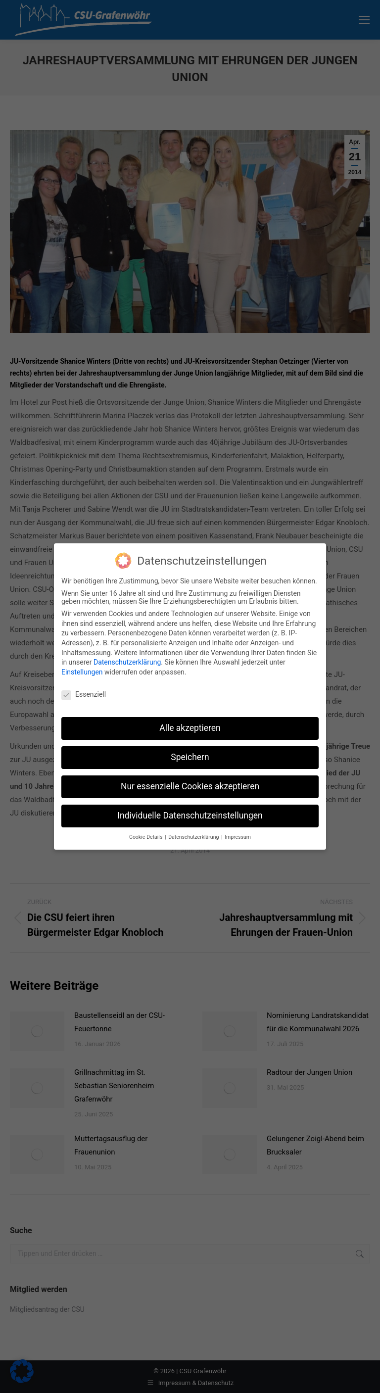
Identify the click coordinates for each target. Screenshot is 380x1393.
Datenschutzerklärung (127, 655)
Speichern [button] (190, 750)
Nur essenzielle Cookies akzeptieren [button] (190, 779)
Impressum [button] (238, 829)
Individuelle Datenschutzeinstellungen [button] (189, 808)
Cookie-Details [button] (146, 829)
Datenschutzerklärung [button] (194, 829)
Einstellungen (82, 665)
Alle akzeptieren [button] (190, 720)
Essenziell (83, 687)
